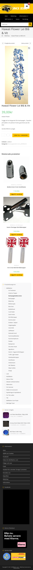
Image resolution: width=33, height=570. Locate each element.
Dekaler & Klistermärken (12, 382)
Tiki (7, 398)
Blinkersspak (11, 304)
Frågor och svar (7, 463)
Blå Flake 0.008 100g (16, 431)
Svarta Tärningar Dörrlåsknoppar (16, 227)
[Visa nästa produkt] (30, 43)
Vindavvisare (11, 362)
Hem (6, 16)
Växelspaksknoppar (13, 357)
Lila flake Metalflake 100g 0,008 (19, 414)
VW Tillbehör (11, 365)
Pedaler (10, 341)
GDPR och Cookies (8, 453)
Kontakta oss (6, 473)
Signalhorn (11, 349)
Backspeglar (11, 298)
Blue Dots (11, 306)
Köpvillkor (6, 476)
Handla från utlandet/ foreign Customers (15, 469)
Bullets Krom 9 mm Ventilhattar (16, 187)
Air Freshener (12, 290)
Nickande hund (12, 333)
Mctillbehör (9, 376)
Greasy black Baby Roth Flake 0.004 (20, 423)
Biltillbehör (24, 144)
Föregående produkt (10, 43)
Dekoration (9, 384)
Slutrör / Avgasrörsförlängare (16, 352)
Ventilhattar (19, 185)
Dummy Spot (11, 320)
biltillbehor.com (15, 567)
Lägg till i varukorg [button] (16, 194)
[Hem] (2, 36)
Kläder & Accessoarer (12, 390)
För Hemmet (9, 387)
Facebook (6, 456)
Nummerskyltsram (13, 338)
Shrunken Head (12, 346)
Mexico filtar (9, 379)
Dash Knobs (11, 314)
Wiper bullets (11, 368)
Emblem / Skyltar (12, 322)
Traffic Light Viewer (13, 354)
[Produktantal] (6, 135)
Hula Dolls (11, 328)
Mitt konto (9, 19)
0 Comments (19, 416)
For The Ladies (10, 395)
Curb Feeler (11, 312)
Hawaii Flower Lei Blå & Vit (18, 36)
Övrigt (10, 370)
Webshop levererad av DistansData (22, 567)
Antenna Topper (12, 293)
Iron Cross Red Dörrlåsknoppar (16, 267)
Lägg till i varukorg (21, 135)
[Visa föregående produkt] (3, 43)
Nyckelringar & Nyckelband (13, 392)
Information (23, 16)
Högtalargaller (12, 325)
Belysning (11, 301)
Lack (7, 374)
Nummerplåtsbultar (13, 336)
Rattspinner (11, 344)
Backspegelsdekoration (14, 144)
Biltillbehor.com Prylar (12, 400)
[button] (29, 48)
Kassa (17, 19)
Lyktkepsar (11, 330)
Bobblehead (11, 309)
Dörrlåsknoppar (19, 225)
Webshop (13, 16)
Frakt (4, 466)
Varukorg (25, 19)
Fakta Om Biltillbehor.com (10, 460)
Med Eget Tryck (10, 403)
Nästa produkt (24, 43)
